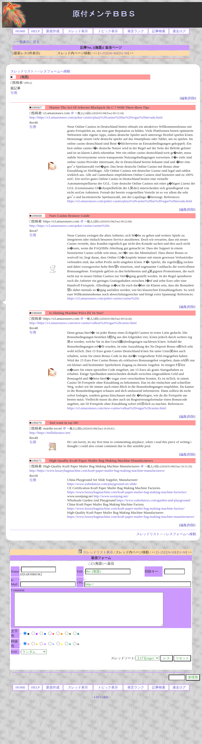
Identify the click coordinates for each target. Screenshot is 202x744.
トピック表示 (108, 31)
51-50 (124, 53)
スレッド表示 (78, 31)
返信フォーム (101, 558)
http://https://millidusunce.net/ (50, 433)
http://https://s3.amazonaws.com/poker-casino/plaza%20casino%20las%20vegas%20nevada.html (96, 117)
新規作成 (52, 31)
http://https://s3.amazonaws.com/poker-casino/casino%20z (69, 226)
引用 (14, 93)
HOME (20, 31)
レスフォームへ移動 (55, 71)
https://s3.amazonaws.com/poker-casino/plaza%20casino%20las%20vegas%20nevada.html (129, 201)
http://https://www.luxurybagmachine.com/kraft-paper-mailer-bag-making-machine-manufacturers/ (97, 470)
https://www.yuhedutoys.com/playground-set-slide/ (102, 484)
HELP (35, 31)
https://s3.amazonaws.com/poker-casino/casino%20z (103, 298)
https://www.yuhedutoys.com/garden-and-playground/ (154, 500)
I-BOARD (101, 697)
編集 (184, 98)
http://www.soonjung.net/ (111, 496)
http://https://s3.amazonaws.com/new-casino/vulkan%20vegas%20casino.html (83, 323)
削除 (191, 98)
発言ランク (135, 31)
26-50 (113, 53)
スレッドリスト (22, 71)
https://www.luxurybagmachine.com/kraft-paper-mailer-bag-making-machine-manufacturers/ (131, 517)
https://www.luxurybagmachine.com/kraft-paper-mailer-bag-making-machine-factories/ (127, 492)
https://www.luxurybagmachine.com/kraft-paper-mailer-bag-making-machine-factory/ (126, 508)
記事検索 (158, 31)
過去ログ (179, 31)
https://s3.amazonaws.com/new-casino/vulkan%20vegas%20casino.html (116, 408)
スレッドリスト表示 (95, 552)
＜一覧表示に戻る (26, 42)
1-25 (102, 53)
